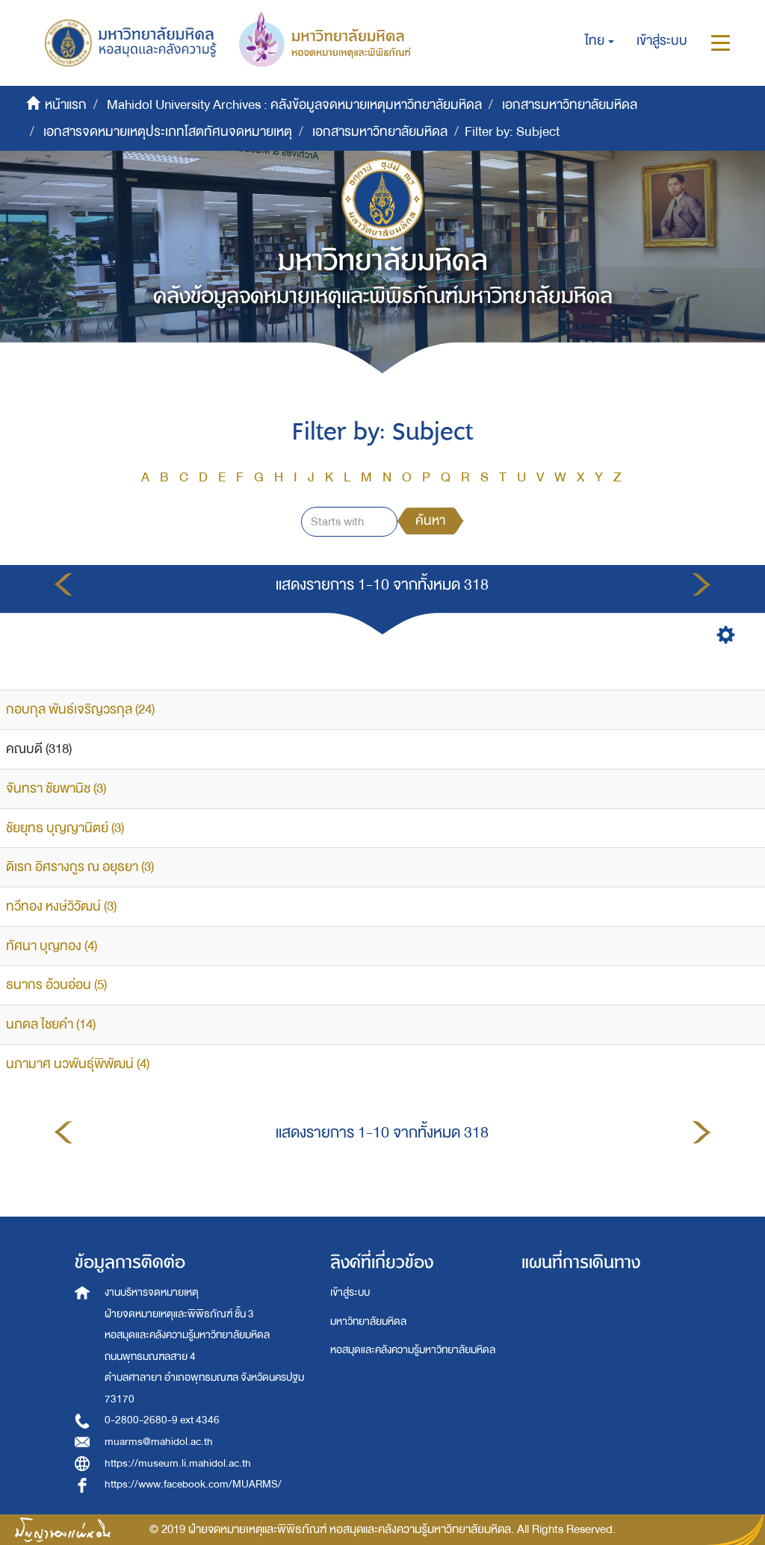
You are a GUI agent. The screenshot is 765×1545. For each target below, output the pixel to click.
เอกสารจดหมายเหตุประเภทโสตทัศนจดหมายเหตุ (167, 131)
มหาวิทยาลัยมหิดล (368, 1321)
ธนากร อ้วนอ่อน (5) (56, 984)
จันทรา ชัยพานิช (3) (56, 788)
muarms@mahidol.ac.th (159, 1441)
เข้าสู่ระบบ (350, 1292)
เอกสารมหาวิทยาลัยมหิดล (569, 104)
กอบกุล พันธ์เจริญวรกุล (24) (80, 709)
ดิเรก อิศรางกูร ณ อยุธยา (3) (80, 866)
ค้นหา (430, 520)
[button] (599, 41)
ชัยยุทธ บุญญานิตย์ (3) (65, 828)
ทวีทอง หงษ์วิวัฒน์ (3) (61, 906)
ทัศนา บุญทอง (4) (51, 946)
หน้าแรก (66, 104)
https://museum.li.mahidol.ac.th (178, 1463)
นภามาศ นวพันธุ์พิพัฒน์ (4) (77, 1064)
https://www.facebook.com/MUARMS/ (193, 1484)
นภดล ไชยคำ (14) (51, 1024)
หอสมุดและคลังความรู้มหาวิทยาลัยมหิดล (412, 1349)
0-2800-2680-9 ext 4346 (162, 1420)
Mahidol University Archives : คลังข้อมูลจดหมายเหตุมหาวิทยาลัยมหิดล (294, 104)
